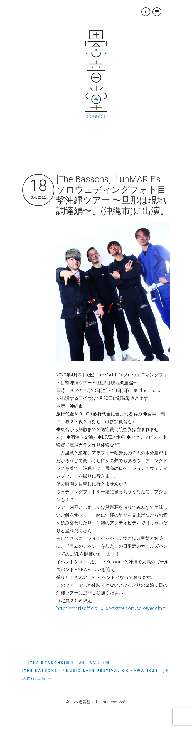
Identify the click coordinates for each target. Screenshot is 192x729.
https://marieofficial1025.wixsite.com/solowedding (110, 608)
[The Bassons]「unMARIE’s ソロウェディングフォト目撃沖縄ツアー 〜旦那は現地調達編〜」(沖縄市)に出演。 (112, 195)
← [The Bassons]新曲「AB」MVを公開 (66, 663)
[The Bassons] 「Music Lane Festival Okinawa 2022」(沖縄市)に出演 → (95, 674)
